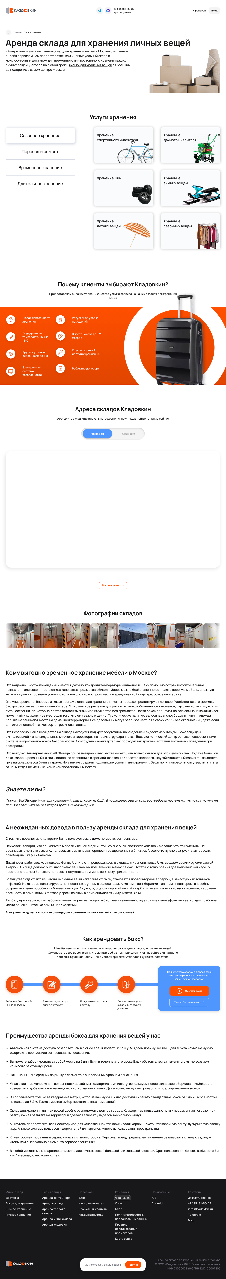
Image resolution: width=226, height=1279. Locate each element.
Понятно (133, 1264)
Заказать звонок (199, 1198)
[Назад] (8, 32)
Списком (128, 434)
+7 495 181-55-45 (124, 9)
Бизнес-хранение (18, 1209)
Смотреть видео (193, 990)
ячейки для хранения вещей (90, 65)
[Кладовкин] (21, 10)
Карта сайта (123, 1239)
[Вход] (214, 10)
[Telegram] (99, 10)
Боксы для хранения (20, 1203)
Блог (82, 1198)
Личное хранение (18, 1215)
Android (157, 1203)
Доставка (12, 1198)
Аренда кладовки (54, 1224)
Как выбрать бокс (91, 1215)
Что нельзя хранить (93, 1209)
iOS (154, 1198)
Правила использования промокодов (126, 1229)
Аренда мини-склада (57, 1219)
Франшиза (199, 10)
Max (191, 1220)
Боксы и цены (110, 585)
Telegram (194, 1215)
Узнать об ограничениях (186, 1002)
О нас (119, 1203)
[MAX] (108, 10)
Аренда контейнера (56, 1198)
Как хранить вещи (91, 1203)
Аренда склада (52, 1203)
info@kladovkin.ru (200, 1209)
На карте (97, 434)
